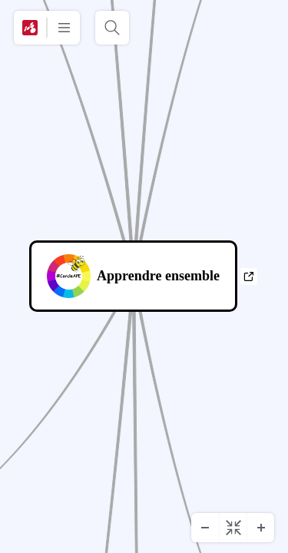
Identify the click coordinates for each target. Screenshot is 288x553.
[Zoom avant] (260, 527)
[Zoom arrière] (205, 527)
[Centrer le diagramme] (233, 527)
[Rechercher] (112, 28)
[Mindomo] (30, 28)
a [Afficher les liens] (248, 276)
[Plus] (64, 28)
